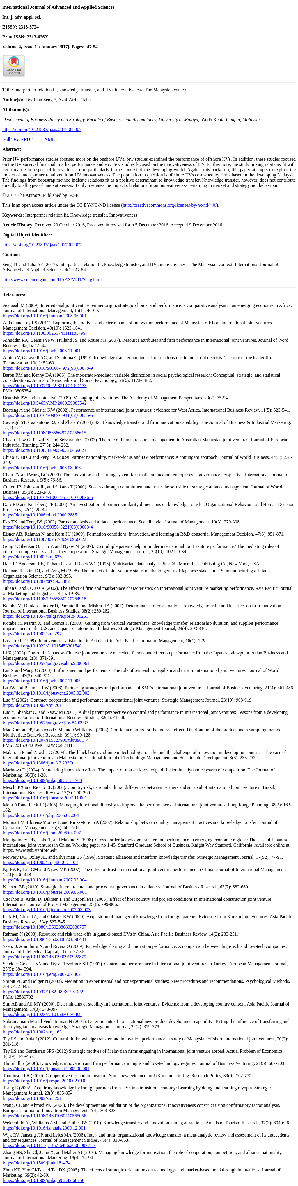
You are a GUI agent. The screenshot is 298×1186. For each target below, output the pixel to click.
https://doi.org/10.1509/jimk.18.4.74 (36, 1162)
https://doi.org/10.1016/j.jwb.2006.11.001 (42, 350)
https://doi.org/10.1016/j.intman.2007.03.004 (45, 879)
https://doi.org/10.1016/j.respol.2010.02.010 (44, 1080)
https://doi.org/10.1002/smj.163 (32, 1031)
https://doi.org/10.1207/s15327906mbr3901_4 (46, 740)
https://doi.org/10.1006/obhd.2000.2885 (40, 514)
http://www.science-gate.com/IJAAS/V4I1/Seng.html (52, 279)
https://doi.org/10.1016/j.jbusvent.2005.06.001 (46, 1068)
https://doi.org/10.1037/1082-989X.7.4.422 (43, 991)
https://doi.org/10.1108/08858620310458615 (44, 432)
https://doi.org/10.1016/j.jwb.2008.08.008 (42, 467)
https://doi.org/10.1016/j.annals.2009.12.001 (44, 1127)
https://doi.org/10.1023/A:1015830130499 (42, 1014)
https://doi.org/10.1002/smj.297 (32, 633)
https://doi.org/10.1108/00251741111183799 (44, 333)
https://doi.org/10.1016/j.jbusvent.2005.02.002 (46, 693)
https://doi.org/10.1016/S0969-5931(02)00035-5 (48, 415)
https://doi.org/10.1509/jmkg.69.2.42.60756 (43, 1180)
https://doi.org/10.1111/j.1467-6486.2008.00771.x (49, 1145)
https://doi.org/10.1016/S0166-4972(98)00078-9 (48, 368)
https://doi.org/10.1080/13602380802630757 (44, 927)
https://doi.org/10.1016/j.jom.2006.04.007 (42, 832)
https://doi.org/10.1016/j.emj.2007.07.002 (42, 974)
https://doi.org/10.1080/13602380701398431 (44, 939)
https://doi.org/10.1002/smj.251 (32, 1098)
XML (50, 139)
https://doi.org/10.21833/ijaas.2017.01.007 (41, 129)
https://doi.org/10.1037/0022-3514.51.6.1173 (45, 385)
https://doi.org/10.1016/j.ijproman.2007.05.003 (47, 909)
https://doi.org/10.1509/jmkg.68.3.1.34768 (42, 780)
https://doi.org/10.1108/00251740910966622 (44, 539)
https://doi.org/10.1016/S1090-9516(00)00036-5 (48, 497)
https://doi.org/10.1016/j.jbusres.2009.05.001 (45, 892)
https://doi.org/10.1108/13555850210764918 (44, 598)
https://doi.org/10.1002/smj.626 (32, 556)
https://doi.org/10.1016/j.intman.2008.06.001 (45, 315)
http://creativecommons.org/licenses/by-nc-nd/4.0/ (170, 205)
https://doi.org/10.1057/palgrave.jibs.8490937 (45, 722)
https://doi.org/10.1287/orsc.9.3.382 (36, 581)
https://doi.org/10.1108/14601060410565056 (44, 1115)
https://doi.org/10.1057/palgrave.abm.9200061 (46, 663)
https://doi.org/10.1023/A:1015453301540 (42, 645)
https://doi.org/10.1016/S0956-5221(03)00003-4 (48, 527)
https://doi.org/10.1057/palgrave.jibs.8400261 (45, 616)
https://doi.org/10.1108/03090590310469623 (44, 450)
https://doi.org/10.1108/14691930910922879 (44, 956)
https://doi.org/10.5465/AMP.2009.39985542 (45, 403)
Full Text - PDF (17, 139)
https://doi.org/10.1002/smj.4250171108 (40, 862)
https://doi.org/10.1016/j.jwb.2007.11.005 (42, 680)
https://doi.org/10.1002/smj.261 (32, 705)
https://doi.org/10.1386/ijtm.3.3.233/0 (38, 762)
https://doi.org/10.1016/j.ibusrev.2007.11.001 (45, 797)
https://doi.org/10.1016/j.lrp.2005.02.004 (41, 815)
